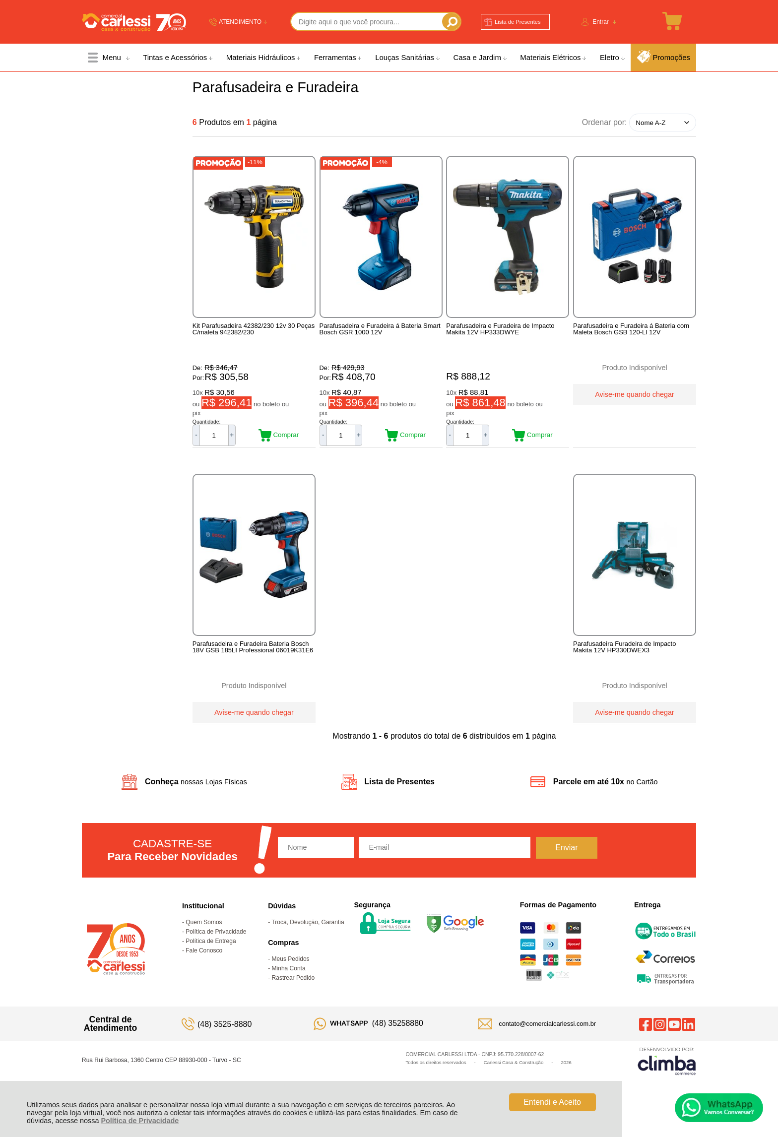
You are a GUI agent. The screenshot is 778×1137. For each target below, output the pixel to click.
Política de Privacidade (140, 1121)
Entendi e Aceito (552, 1102)
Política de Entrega (211, 957)
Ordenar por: (604, 122)
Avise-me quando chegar (634, 393)
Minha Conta (289, 985)
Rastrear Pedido (293, 994)
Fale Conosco (204, 967)
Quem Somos (204, 939)
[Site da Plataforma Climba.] (667, 1077)
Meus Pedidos (291, 975)
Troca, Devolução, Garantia (307, 939)
